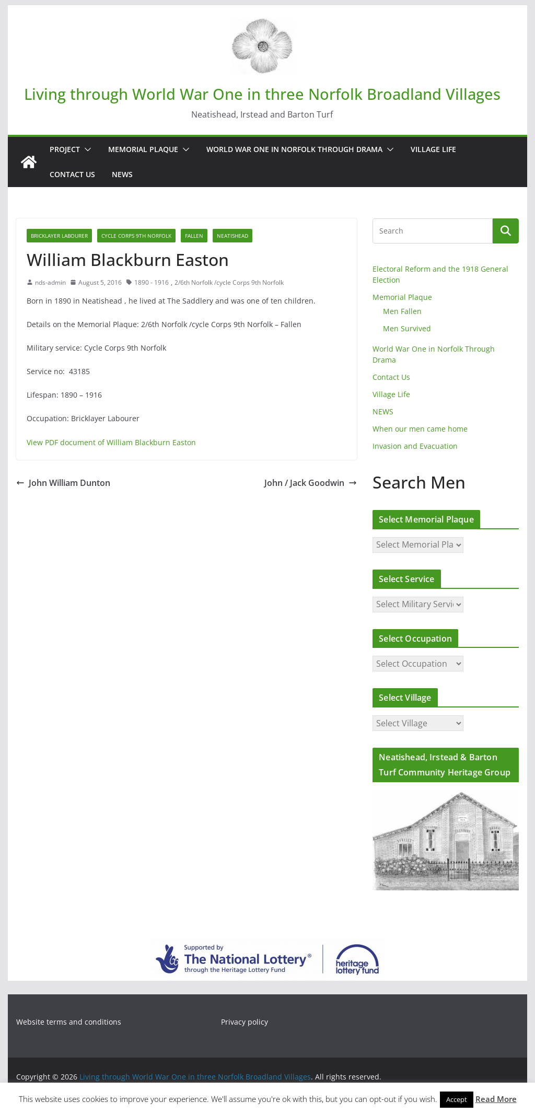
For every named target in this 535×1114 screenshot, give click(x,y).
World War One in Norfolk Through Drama (294, 149)
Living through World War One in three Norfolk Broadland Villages (262, 94)
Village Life (433, 149)
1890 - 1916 (151, 282)
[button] (85, 149)
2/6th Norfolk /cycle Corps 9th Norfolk (229, 282)
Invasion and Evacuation (415, 446)
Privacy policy (244, 1022)
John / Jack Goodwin (310, 483)
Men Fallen (402, 311)
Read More (496, 1099)
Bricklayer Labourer (59, 235)
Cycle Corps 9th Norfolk (136, 235)
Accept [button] (456, 1099)
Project (65, 149)
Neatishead (232, 235)
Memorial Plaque (143, 149)
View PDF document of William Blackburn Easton (111, 442)
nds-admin (50, 282)
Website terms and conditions (68, 1022)
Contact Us (72, 174)
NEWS (122, 174)
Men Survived (407, 328)
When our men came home (420, 429)
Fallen (194, 235)
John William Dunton (63, 483)
